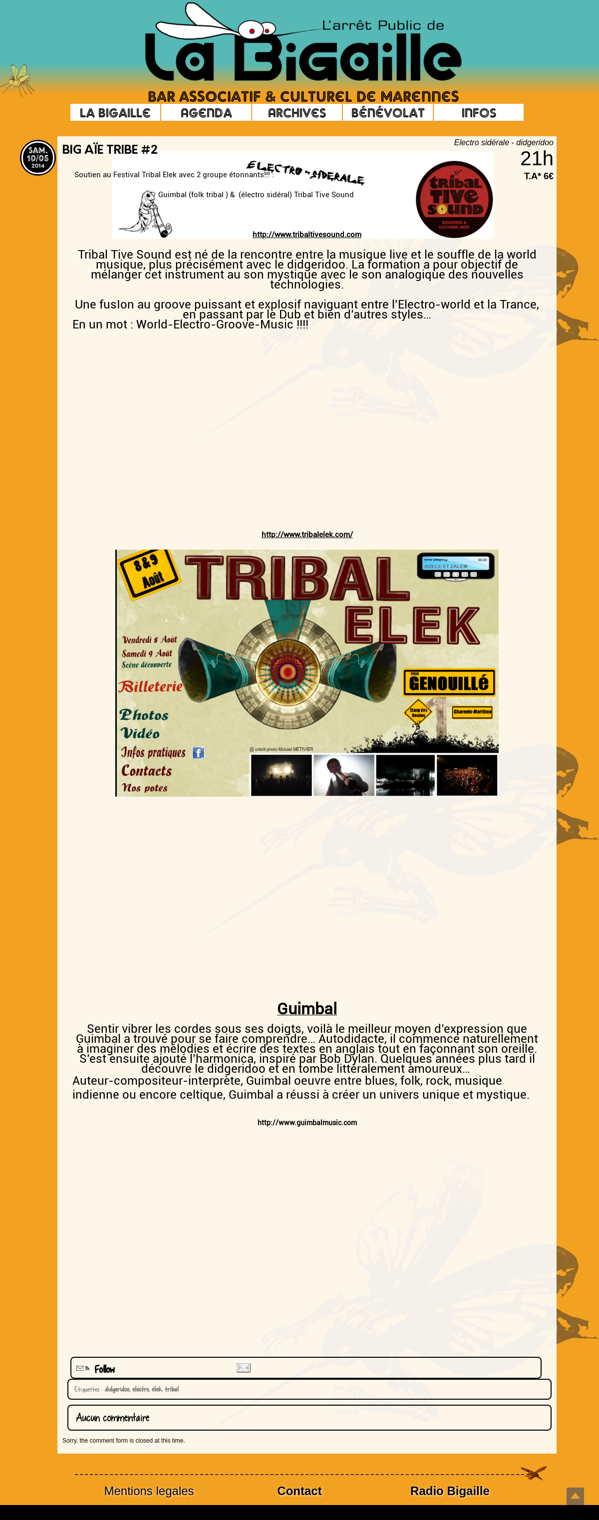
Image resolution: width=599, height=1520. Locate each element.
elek (155, 1389)
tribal (170, 1389)
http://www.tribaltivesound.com (307, 234)
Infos (479, 112)
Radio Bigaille (450, 1491)
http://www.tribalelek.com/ (307, 534)
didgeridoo (115, 1389)
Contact (299, 1491)
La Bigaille (115, 112)
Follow (94, 1369)
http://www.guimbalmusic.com (307, 1123)
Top (575, 1496)
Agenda (206, 112)
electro (139, 1389)
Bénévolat (388, 112)
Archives (297, 112)
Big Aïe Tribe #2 (110, 151)
